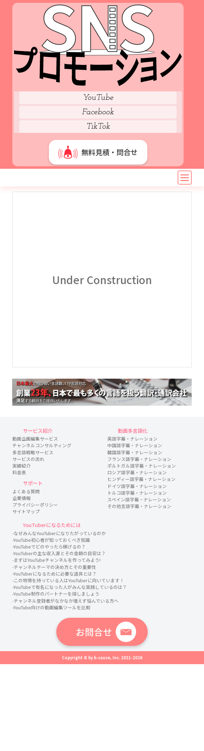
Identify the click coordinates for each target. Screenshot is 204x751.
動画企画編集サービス (35, 438)
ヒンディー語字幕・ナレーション (141, 479)
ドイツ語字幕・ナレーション (137, 486)
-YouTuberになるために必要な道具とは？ (54, 573)
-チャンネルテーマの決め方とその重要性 (54, 567)
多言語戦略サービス (32, 452)
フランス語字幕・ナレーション (139, 459)
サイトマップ (26, 511)
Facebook (98, 112)
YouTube (98, 98)
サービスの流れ (28, 459)
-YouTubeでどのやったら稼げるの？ (49, 546)
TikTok (98, 126)
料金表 (19, 472)
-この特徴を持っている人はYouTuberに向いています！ (68, 580)
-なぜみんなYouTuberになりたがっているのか (59, 533)
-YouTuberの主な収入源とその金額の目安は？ (59, 553)
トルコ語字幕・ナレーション (137, 492)
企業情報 (21, 498)
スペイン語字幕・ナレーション (139, 499)
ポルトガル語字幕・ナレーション (141, 465)
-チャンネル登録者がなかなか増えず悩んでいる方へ (65, 600)
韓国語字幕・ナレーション (134, 452)
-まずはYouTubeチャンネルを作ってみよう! (56, 560)
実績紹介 (21, 465)
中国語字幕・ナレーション (134, 445)
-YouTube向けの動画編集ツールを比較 (51, 607)
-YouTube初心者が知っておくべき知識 (51, 540)
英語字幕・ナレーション (132, 438)
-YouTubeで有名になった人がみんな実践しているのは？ (69, 587)
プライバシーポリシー (35, 504)
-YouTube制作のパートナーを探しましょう (56, 593)
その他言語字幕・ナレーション (139, 506)
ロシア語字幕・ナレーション (137, 472)
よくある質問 (26, 491)
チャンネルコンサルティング (41, 445)
